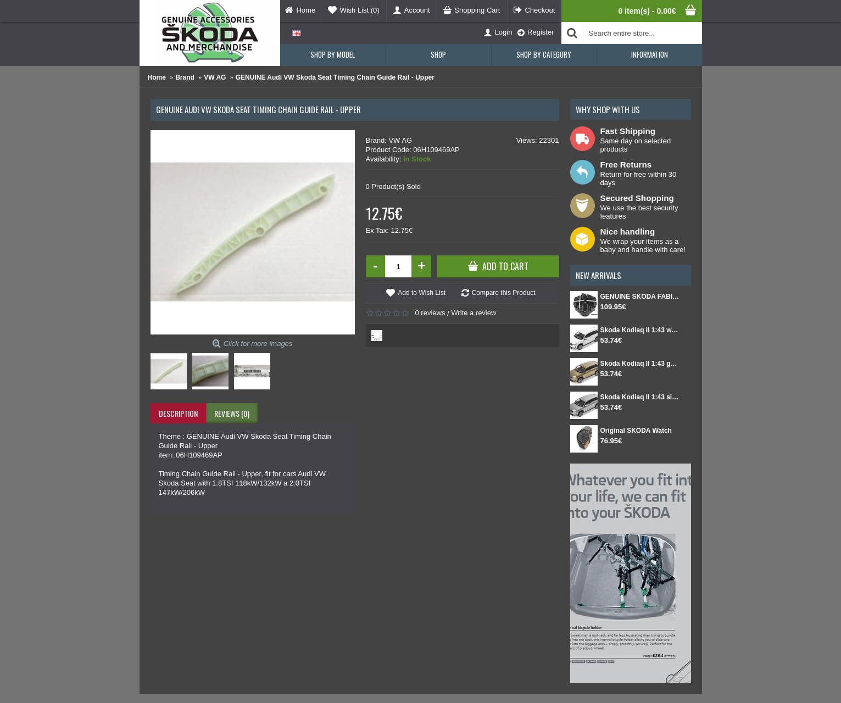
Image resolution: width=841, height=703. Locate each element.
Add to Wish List (421, 293)
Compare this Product (504, 293)
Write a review (473, 313)
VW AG (400, 140)
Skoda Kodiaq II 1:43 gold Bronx (640, 363)
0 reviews (430, 313)
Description (178, 413)
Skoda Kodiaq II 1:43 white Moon (640, 330)
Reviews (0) (231, 413)
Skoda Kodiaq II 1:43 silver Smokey (640, 397)
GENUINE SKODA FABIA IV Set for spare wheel (640, 296)
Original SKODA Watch (636, 430)
